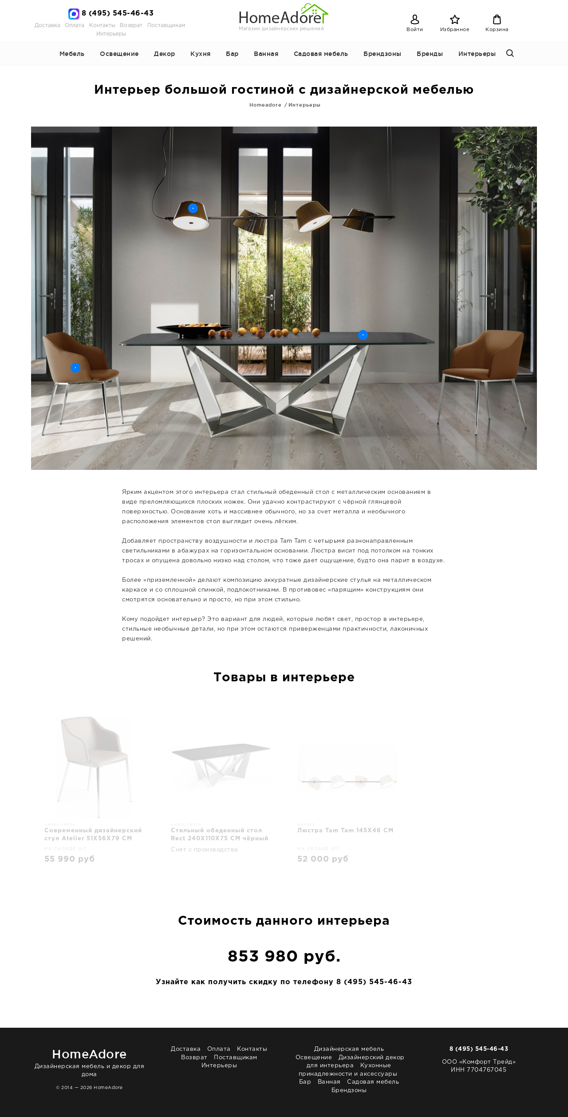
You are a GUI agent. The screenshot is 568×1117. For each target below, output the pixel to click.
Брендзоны (382, 53)
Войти (414, 30)
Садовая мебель (321, 53)
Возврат (131, 25)
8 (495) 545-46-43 (118, 13)
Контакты (102, 25)
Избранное (455, 30)
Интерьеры (111, 34)
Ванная (266, 53)
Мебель (72, 53)
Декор (164, 53)
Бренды (430, 53)
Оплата (74, 25)
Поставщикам (166, 25)
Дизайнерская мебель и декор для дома (89, 1061)
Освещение (119, 53)
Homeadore (265, 104)
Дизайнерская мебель (349, 1049)
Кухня (200, 53)
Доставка (47, 25)
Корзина (497, 30)
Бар (232, 53)
